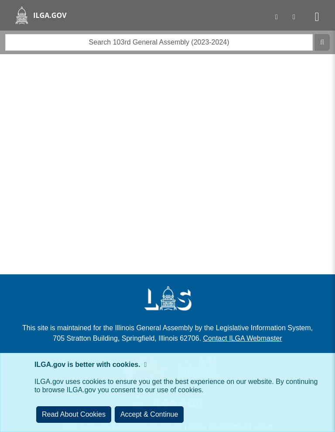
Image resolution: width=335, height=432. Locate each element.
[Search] (322, 42)
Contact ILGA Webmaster (242, 338)
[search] (159, 42)
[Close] (149, 414)
